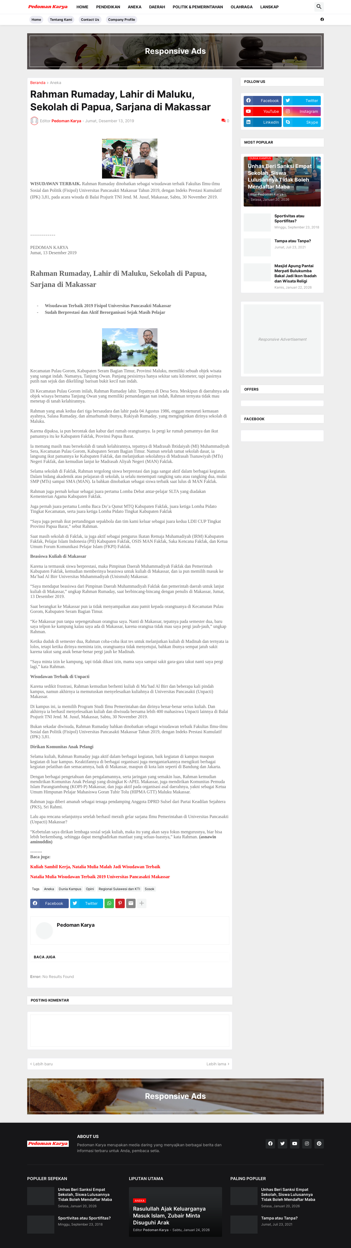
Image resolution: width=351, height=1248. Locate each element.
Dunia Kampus (70, 889)
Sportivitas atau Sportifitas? (289, 218)
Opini (90, 889)
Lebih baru (43, 1063)
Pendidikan (108, 6)
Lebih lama (216, 1063)
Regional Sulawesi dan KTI (119, 889)
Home (82, 6)
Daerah (157, 6)
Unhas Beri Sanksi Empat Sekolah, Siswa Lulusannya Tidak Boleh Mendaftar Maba (85, 1194)
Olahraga (242, 6)
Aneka (134, 6)
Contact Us (90, 19)
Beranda (37, 83)
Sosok (149, 889)
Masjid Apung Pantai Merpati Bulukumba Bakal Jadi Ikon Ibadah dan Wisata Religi (295, 273)
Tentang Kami (61, 19)
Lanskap (269, 6)
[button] (319, 7)
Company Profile (121, 19)
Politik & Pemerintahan (198, 6)
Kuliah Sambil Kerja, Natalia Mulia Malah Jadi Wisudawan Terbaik (95, 866)
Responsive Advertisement (282, 339)
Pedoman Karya (76, 925)
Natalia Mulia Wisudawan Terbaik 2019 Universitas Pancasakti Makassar (100, 876)
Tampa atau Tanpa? (292, 240)
